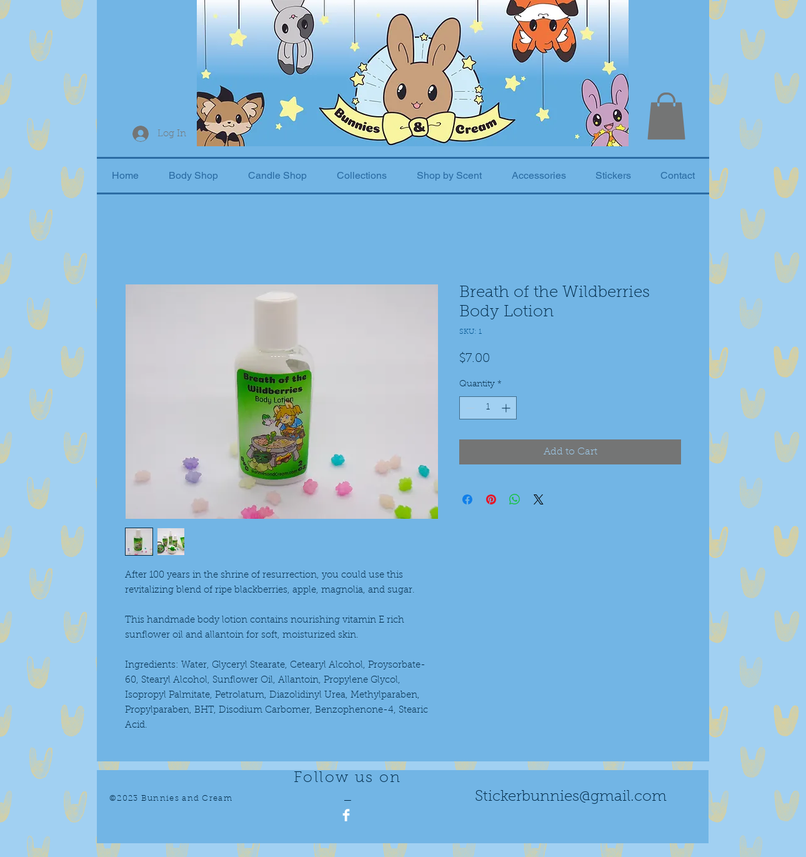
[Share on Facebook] (467, 499)
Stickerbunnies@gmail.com (571, 796)
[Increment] (507, 408)
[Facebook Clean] (346, 815)
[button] (666, 116)
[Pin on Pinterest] (491, 499)
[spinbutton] (488, 408)
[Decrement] (469, 408)
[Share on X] (538, 499)
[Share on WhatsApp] (514, 499)
